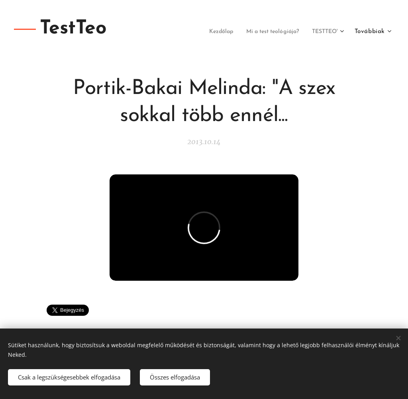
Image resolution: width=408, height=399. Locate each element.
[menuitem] (208, 32)
